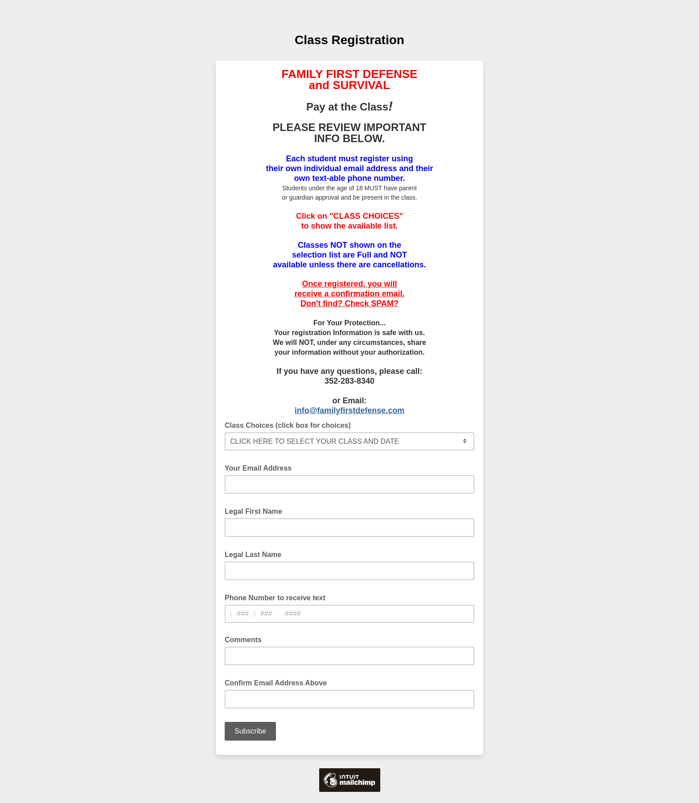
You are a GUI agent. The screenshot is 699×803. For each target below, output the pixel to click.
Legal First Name (256, 511)
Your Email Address (261, 467)
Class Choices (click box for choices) (290, 425)
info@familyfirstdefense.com (350, 410)
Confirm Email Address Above (278, 682)
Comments (243, 639)
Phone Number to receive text (278, 597)
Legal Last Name (256, 554)
